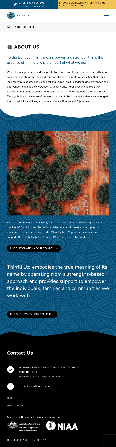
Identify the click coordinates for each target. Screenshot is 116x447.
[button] (106, 15)
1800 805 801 (28, 372)
